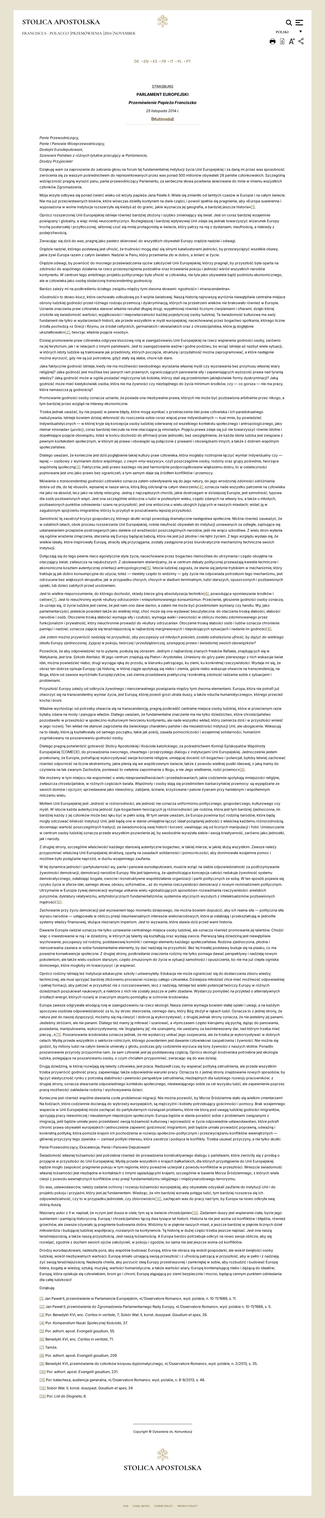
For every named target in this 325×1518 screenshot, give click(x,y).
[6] (206, 593)
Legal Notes (141, 1506)
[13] (195, 1212)
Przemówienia (87, 33)
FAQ (125, 1506)
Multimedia (162, 119)
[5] (148, 568)
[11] (58, 1034)
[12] (158, 1198)
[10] (58, 902)
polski (285, 33)
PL (180, 61)
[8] (268, 629)
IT (171, 61)
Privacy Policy (187, 1506)
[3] (77, 467)
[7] (54, 599)
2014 (108, 33)
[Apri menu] (298, 22)
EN (146, 61)
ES (155, 61)
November (124, 33)
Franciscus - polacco (46, 33)
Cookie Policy (163, 1506)
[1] (253, 207)
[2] (67, 332)
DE (136, 61)
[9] (242, 769)
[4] (200, 487)
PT (188, 61)
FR (164, 61)
